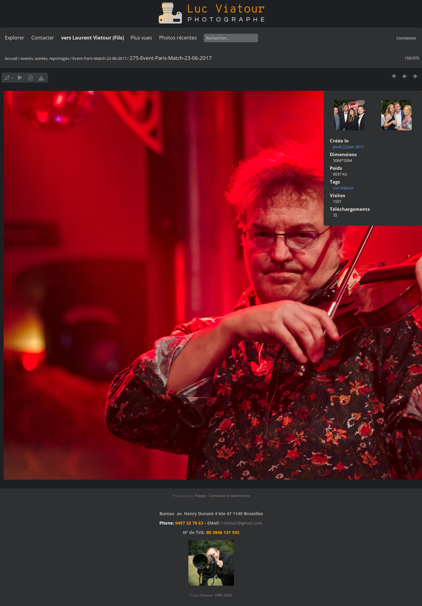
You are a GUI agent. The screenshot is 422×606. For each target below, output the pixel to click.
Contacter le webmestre (229, 495)
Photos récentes (178, 37)
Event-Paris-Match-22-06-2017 (99, 58)
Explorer (14, 37)
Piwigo (200, 495)
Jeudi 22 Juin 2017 (348, 146)
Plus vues (141, 37)
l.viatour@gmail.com (242, 523)
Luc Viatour (343, 187)
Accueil (11, 58)
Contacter (42, 37)
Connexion (406, 38)
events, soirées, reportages (45, 58)
